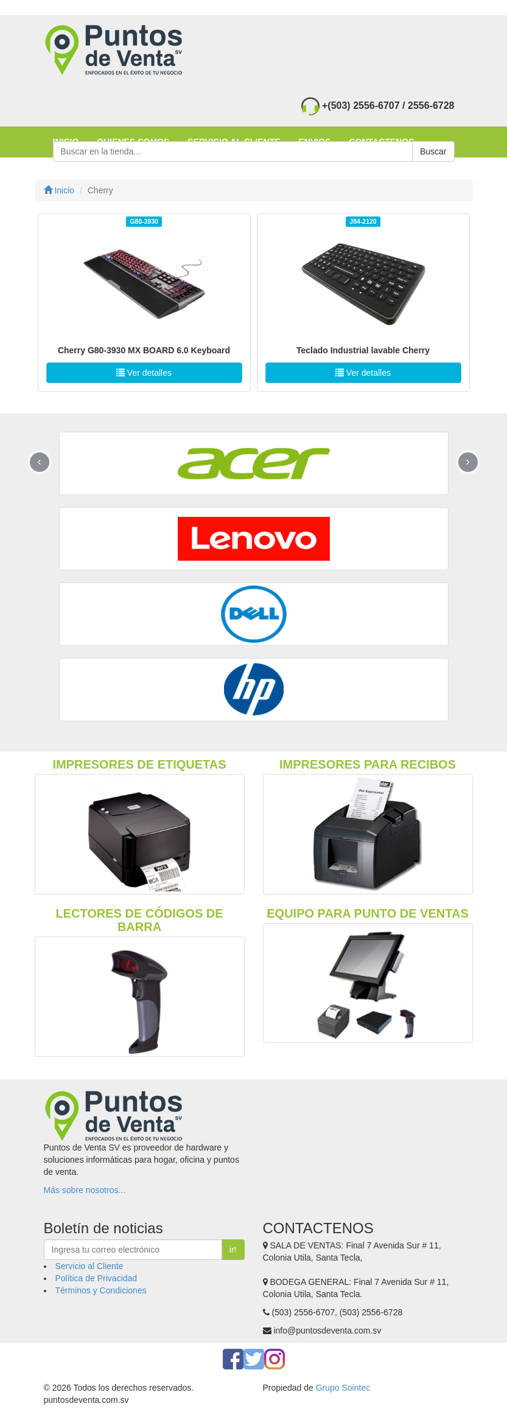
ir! (233, 1250)
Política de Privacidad (96, 1278)
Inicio (59, 190)
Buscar (433, 151)
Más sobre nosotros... (85, 1190)
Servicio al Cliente (89, 1266)
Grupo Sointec (343, 1388)
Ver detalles (144, 373)
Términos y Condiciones (101, 1290)
